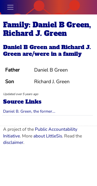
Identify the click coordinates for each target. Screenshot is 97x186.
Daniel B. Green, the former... (29, 111)
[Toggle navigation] (10, 7)
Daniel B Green (25, 47)
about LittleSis (47, 136)
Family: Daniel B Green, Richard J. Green (47, 29)
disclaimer (13, 142)
